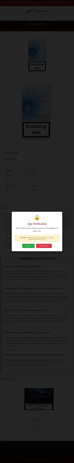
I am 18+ (28, 246)
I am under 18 (43, 246)
